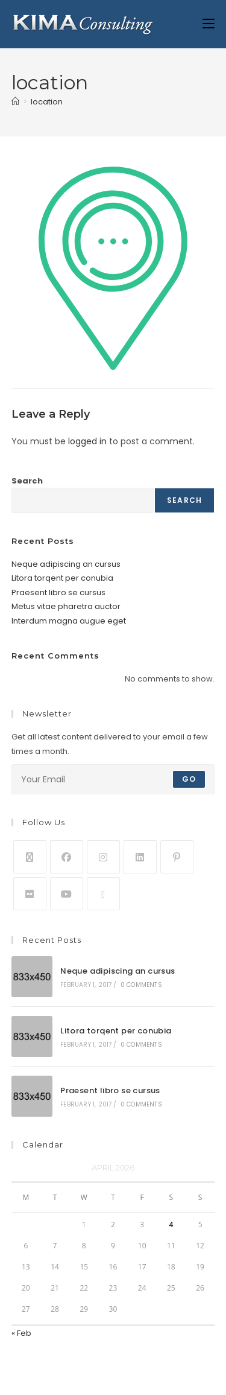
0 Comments (141, 984)
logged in (87, 441)
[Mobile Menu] (208, 24)
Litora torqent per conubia (62, 578)
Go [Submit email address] (189, 779)
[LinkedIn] (140, 856)
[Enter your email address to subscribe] (113, 779)
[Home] (15, 101)
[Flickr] (29, 893)
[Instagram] (103, 856)
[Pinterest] (176, 856)
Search (27, 481)
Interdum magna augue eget (68, 621)
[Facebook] (66, 856)
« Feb (21, 1333)
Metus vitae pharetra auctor (66, 606)
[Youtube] (66, 893)
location (47, 101)
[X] (29, 856)
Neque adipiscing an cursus (66, 564)
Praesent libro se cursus (58, 592)
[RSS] (103, 893)
